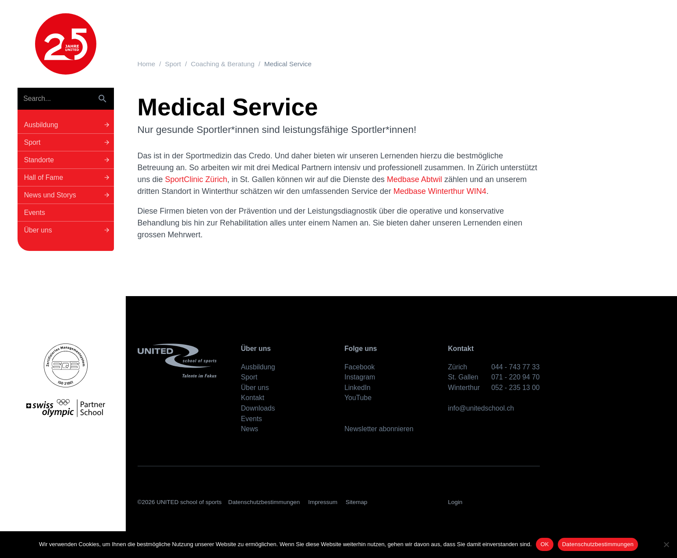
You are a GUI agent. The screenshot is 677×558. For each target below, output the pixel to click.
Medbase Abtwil (415, 179)
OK (544, 544)
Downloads (258, 408)
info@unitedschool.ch (481, 408)
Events (251, 418)
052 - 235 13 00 (515, 387)
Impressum (322, 502)
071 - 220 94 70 (515, 377)
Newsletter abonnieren (379, 429)
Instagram (359, 377)
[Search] (55, 99)
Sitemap (357, 502)
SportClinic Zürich (196, 179)
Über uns (255, 387)
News (249, 429)
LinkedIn (357, 387)
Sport (173, 64)
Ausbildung (258, 367)
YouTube (358, 397)
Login (455, 502)
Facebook (359, 367)
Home (147, 64)
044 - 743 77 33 (515, 367)
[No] (666, 544)
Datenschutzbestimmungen (264, 502)
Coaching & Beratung (222, 64)
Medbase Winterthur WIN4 (439, 191)
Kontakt (252, 397)
